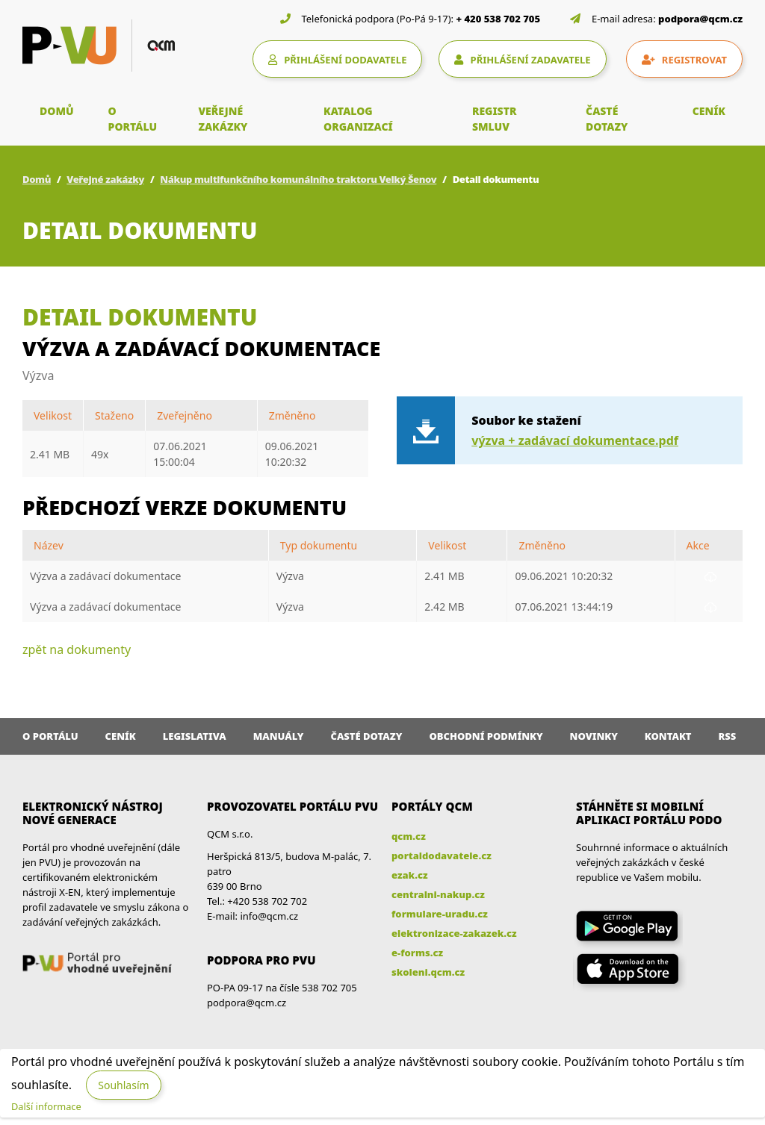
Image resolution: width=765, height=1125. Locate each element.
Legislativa (194, 736)
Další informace (46, 1106)
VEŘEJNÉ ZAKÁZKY (222, 119)
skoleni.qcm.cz (428, 972)
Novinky (594, 736)
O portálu (50, 736)
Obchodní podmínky (485, 736)
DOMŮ (57, 111)
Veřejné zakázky (105, 179)
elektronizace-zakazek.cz (454, 933)
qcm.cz (408, 836)
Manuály (278, 736)
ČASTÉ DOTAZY (607, 119)
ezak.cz (409, 875)
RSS (728, 736)
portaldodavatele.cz (441, 855)
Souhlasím (123, 1085)
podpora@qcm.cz (700, 18)
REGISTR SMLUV (494, 119)
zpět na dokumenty (76, 649)
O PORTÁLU (133, 119)
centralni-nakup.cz (438, 894)
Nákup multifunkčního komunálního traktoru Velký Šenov (298, 179)
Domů (36, 179)
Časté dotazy (366, 736)
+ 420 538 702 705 (498, 18)
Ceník (120, 736)
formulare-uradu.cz (439, 913)
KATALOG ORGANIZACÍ (358, 119)
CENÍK (709, 111)
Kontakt (668, 736)
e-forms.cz (417, 952)
